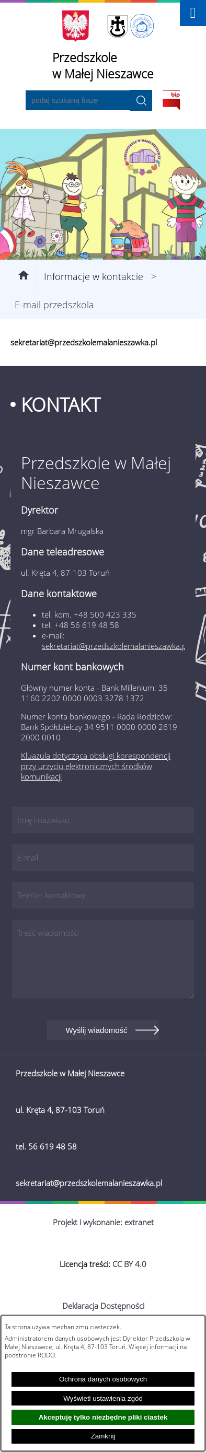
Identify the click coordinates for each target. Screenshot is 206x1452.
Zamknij (103, 1436)
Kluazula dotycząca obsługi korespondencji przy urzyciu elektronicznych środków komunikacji (95, 766)
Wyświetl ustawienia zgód (103, 1398)
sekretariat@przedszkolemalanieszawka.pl (115, 646)
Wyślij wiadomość (96, 1030)
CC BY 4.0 (129, 1264)
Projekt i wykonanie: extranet (103, 1222)
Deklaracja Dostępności (103, 1305)
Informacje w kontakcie (93, 276)
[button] (193, 13)
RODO (46, 1355)
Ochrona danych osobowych (103, 1379)
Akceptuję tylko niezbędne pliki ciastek (103, 1417)
